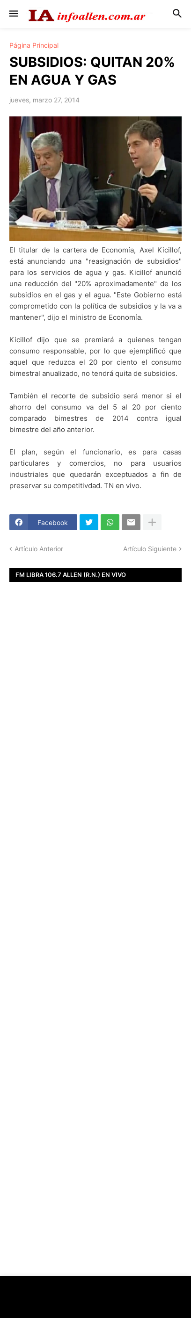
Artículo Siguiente (149, 549)
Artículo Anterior (39, 549)
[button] (13, 14)
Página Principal (34, 45)
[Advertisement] (95, 752)
